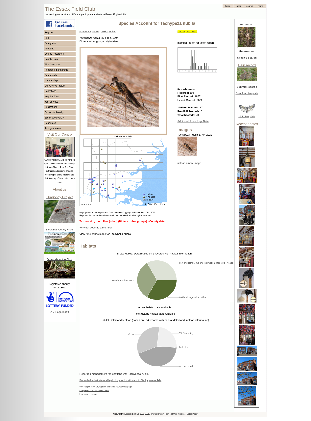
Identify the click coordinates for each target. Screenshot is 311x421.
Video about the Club (59, 259)
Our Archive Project (55, 85)
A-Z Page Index (59, 311)
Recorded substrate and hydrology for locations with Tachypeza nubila (120, 380)
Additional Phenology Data (193, 121)
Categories (50, 43)
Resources (50, 123)
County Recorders (54, 53)
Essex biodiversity (54, 112)
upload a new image (189, 163)
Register (49, 32)
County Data (51, 59)
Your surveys (51, 101)
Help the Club (52, 96)
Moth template (246, 116)
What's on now (52, 64)
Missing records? (188, 31)
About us (49, 48)
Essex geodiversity (54, 117)
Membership (51, 80)
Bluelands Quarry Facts (59, 229)
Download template (247, 93)
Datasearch (51, 75)
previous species (89, 31)
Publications (51, 107)
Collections (50, 91)
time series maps (96, 233)
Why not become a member (96, 227)
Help (47, 38)
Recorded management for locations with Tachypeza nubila (114, 373)
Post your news (53, 128)
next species (108, 31)
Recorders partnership (56, 69)
